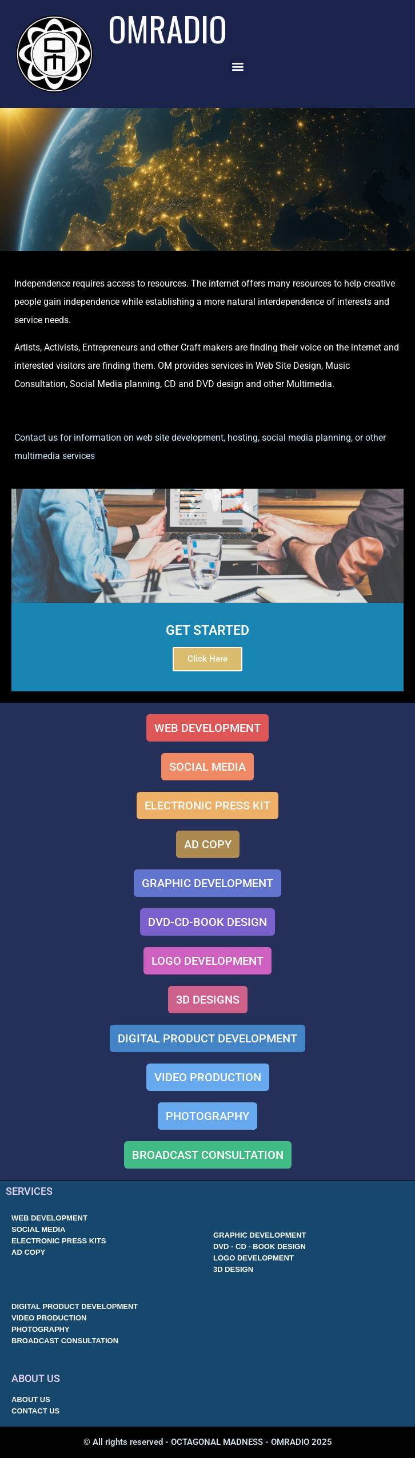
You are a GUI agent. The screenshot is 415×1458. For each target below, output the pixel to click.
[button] (237, 66)
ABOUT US (35, 1378)
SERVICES (29, 1191)
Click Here (207, 659)
